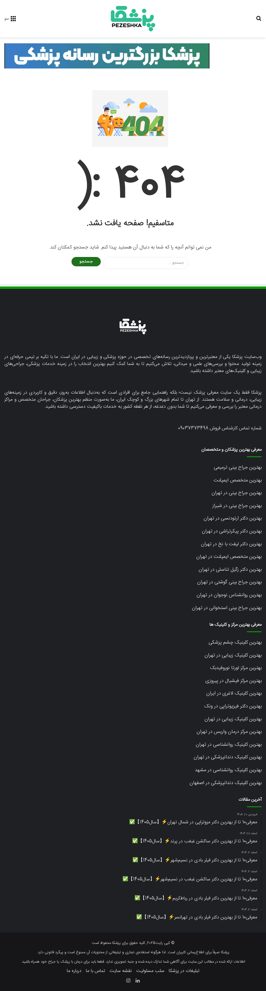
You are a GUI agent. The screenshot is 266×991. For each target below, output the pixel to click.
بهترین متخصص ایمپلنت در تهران (229, 557)
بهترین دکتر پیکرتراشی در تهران (232, 531)
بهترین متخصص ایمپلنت (238, 480)
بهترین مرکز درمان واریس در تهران (229, 732)
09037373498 (193, 428)
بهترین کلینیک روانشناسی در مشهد (228, 770)
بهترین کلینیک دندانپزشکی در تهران (228, 757)
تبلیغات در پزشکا (184, 971)
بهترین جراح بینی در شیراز (237, 506)
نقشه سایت (121, 971)
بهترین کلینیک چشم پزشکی (235, 642)
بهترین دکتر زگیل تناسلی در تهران (230, 569)
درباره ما (74, 971)
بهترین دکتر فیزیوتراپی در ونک (233, 706)
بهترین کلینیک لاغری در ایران (234, 693)
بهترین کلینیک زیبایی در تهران (233, 655)
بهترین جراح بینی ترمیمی (238, 467)
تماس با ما (95, 971)
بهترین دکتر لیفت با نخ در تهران (231, 544)
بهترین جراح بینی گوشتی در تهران (229, 582)
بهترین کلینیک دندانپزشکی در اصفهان (226, 783)
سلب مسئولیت (150, 971)
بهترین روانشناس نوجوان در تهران (229, 595)
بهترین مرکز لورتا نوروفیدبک (236, 668)
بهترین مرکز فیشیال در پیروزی (233, 681)
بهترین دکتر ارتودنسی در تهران (233, 518)
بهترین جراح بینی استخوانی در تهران (227, 608)
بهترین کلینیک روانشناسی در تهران (229, 744)
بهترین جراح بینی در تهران (237, 493)
